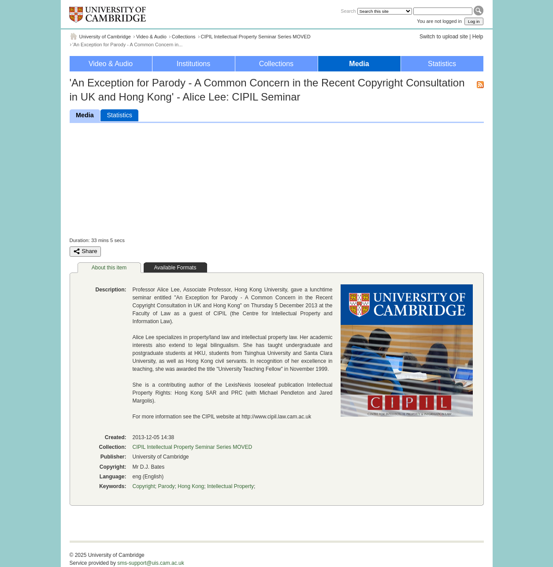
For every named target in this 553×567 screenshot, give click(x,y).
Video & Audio (151, 36)
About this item (109, 268)
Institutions (193, 63)
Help (477, 37)
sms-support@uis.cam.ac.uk (150, 563)
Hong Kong (191, 486)
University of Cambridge (105, 36)
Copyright (144, 486)
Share (85, 251)
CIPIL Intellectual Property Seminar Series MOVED (256, 36)
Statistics (442, 63)
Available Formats (175, 268)
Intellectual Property (230, 486)
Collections (184, 36)
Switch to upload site (443, 37)
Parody (166, 486)
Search (348, 11)
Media (359, 63)
